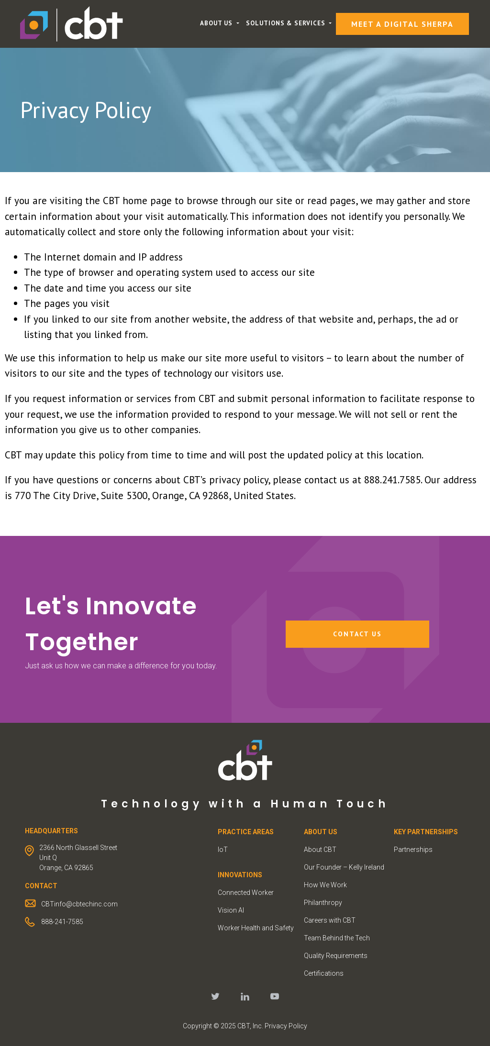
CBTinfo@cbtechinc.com (79, 904)
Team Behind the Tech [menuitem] (337, 938)
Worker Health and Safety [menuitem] (256, 928)
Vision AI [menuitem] (231, 910)
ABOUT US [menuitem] (320, 832)
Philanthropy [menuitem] (323, 902)
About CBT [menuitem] (320, 849)
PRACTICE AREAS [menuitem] (246, 832)
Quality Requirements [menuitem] (336, 955)
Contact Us (357, 634)
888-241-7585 (62, 922)
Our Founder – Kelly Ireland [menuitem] (344, 867)
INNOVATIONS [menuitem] (240, 875)
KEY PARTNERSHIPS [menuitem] (426, 832)
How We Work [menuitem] (325, 885)
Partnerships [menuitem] (413, 849)
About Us (217, 23)
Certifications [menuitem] (324, 973)
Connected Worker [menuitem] (246, 892)
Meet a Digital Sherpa (402, 24)
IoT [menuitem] (223, 849)
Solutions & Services (286, 23)
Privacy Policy (286, 1026)
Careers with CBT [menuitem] (330, 920)
